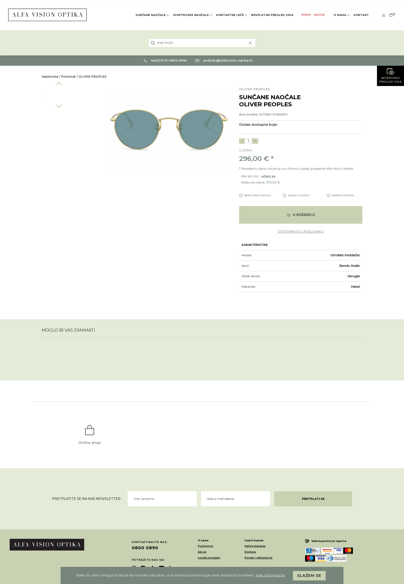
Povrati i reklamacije (258, 557)
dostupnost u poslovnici (301, 232)
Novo (306, 14)
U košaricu (300, 215)
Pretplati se (313, 499)
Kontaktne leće (232, 15)
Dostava (250, 551)
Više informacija (270, 575)
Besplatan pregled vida (272, 15)
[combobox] (202, 43)
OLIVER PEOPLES (92, 76)
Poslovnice (205, 546)
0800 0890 (145, 547)
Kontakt (361, 15)
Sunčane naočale (153, 15)
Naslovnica (50, 76)
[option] (70, 90)
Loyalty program (209, 557)
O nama (342, 15)
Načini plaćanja (255, 546)
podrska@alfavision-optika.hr (224, 60)
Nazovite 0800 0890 (165, 60)
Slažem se (309, 575)
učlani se (268, 176)
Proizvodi (68, 76)
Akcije (319, 14)
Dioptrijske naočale (193, 15)
